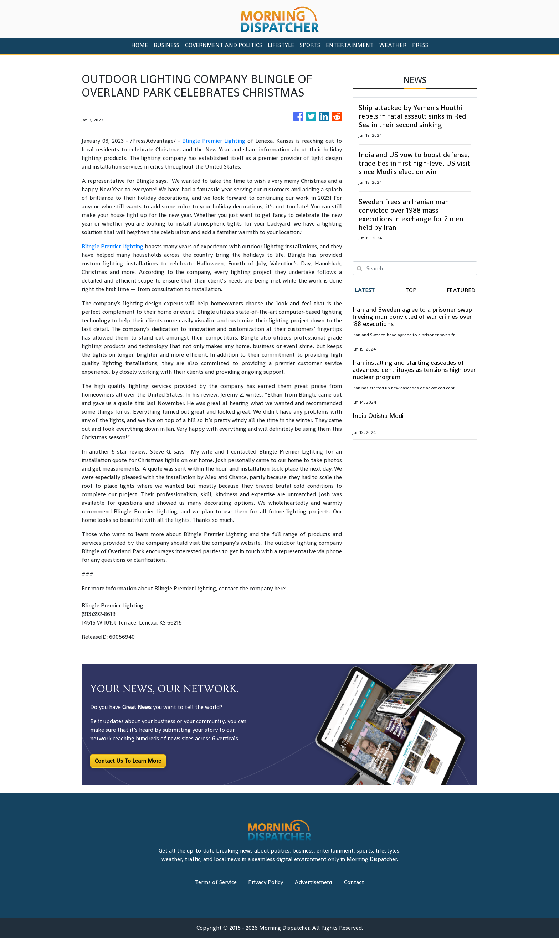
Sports (310, 45)
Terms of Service (216, 882)
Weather (392, 45)
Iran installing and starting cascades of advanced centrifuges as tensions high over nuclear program (414, 369)
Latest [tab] (365, 290)
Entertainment (350, 45)
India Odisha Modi (378, 415)
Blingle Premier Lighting (213, 141)
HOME (139, 45)
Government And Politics (223, 45)
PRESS (420, 45)
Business (166, 45)
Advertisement (313, 882)
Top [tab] (410, 290)
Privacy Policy (265, 882)
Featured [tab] (461, 290)
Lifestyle (281, 45)
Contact (354, 882)
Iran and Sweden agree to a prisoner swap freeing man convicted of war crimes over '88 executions (412, 316)
